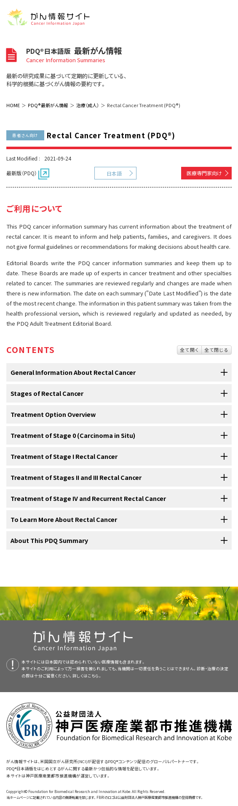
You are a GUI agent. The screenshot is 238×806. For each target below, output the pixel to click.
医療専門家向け (204, 172)
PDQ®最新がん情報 (48, 105)
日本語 (114, 173)
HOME (13, 105)
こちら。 (95, 676)
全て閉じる (216, 349)
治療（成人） (87, 105)
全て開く (189, 349)
